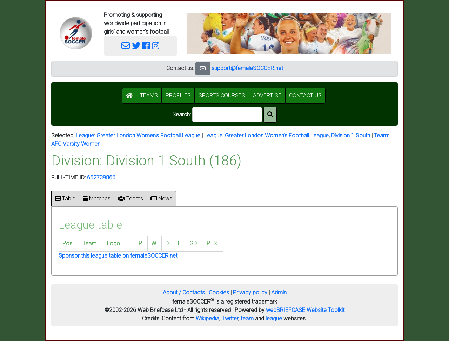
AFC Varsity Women (75, 144)
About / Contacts (184, 292)
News (161, 198)
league (274, 318)
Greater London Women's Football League (148, 135)
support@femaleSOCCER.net (247, 68)
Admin (279, 292)
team (247, 318)
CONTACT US (305, 95)
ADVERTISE (267, 95)
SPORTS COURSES (222, 95)
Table (65, 198)
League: (214, 135)
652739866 (101, 177)
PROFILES (178, 95)
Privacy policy (250, 292)
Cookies (219, 292)
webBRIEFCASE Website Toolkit (305, 310)
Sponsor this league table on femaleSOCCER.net (118, 255)
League (85, 135)
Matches (96, 198)
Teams (130, 198)
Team (381, 135)
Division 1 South (350, 135)
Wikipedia (207, 318)
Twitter (230, 318)
